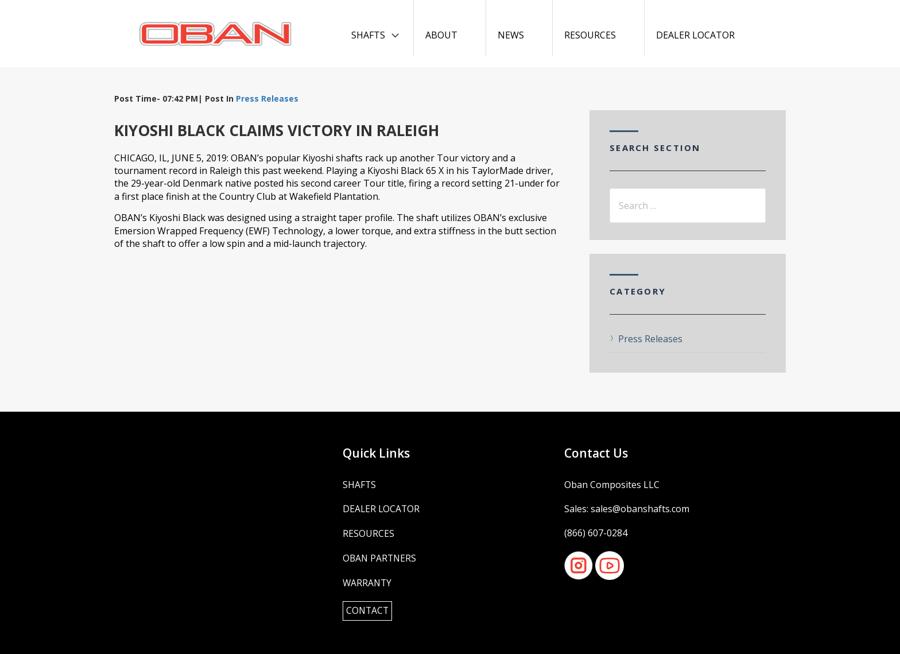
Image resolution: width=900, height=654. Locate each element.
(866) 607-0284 (595, 533)
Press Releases (267, 98)
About (441, 35)
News (511, 35)
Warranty (368, 581)
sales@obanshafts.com (640, 508)
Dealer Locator (695, 35)
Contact (368, 609)
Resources (590, 35)
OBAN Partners (380, 557)
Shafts (368, 35)
